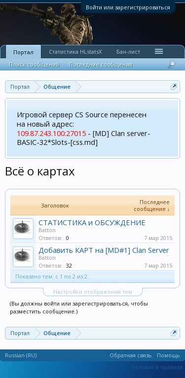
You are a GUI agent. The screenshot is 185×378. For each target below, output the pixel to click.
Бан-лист (128, 51)
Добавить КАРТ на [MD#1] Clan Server (103, 250)
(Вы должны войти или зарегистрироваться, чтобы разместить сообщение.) (79, 307)
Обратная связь (131, 355)
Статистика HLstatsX (75, 51)
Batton (47, 230)
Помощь (168, 355)
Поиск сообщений (34, 64)
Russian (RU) (21, 355)
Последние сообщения (100, 64)
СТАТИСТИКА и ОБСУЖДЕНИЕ (92, 222)
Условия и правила (157, 367)
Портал (23, 52)
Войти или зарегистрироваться (128, 7)
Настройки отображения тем (92, 291)
